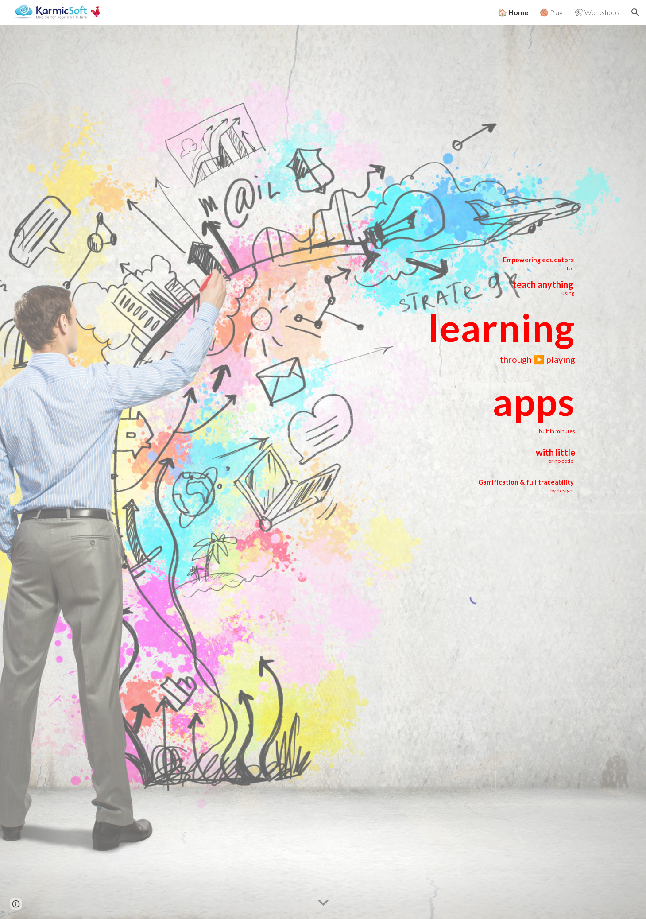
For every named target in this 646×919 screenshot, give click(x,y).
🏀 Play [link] (551, 12)
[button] (635, 12)
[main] (476, 275)
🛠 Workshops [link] (596, 12)
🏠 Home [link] (513, 12)
